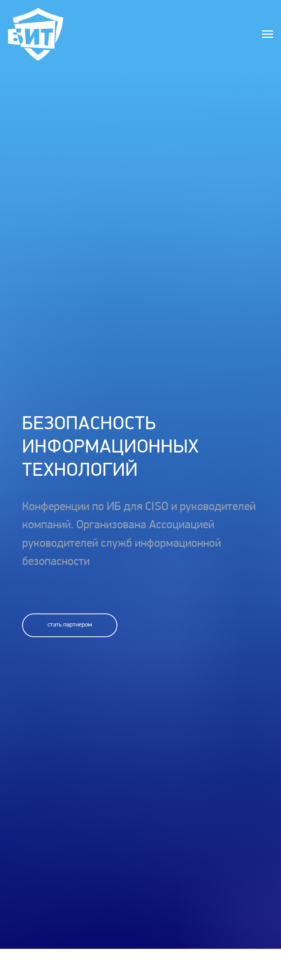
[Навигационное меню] (267, 34)
